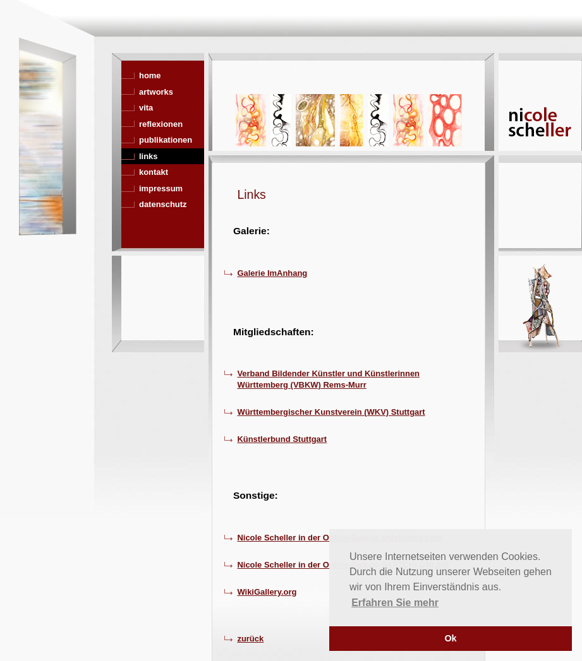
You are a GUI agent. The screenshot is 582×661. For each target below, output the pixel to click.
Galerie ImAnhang (272, 273)
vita (146, 107)
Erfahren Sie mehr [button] (395, 602)
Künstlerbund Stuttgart (282, 439)
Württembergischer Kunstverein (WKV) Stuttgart (331, 412)
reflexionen (161, 124)
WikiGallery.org (266, 592)
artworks (156, 92)
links (148, 156)
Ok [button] (450, 638)
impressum (161, 188)
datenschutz (163, 204)
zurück (250, 638)
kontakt (153, 172)
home (150, 75)
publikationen (165, 140)
